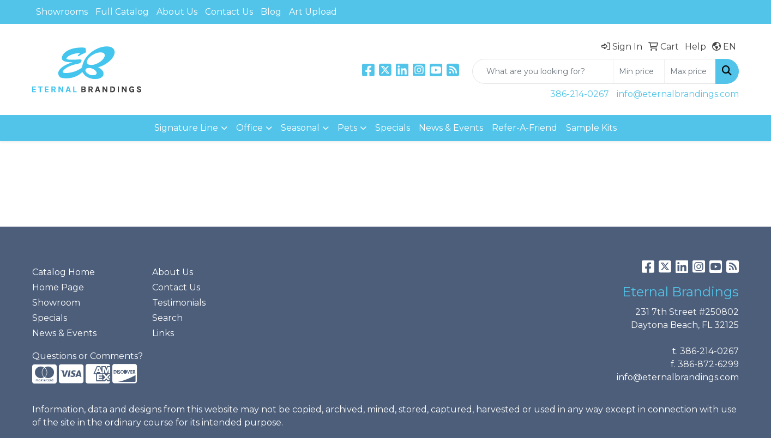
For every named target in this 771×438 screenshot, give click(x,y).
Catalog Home (63, 272)
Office (249, 128)
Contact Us (229, 12)
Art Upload (313, 12)
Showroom (56, 302)
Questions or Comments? (87, 356)
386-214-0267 (579, 94)
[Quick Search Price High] (690, 71)
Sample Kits (591, 128)
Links (163, 333)
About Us (176, 12)
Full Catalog (122, 12)
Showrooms (62, 12)
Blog (271, 12)
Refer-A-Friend (524, 128)
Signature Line (186, 128)
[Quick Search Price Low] (639, 71)
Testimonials (179, 302)
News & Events (451, 128)
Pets (347, 128)
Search (167, 318)
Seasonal (300, 128)
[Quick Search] (542, 71)
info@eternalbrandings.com (678, 94)
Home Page (58, 287)
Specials (392, 128)
